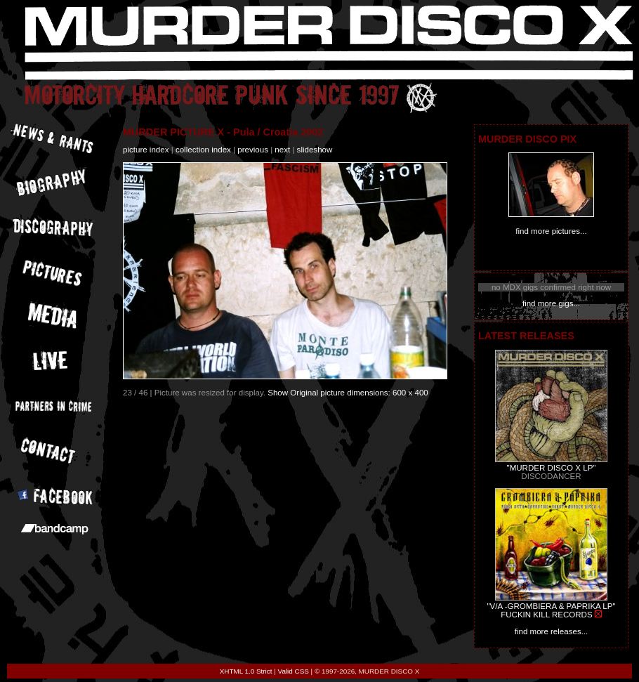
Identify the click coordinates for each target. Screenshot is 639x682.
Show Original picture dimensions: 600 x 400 (348, 392)
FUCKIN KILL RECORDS (546, 614)
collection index (203, 149)
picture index (146, 149)
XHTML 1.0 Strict (246, 671)
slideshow (315, 149)
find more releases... (551, 631)
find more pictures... (550, 231)
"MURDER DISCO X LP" (551, 468)
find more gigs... (551, 303)
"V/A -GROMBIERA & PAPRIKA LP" (551, 606)
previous (252, 149)
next (282, 149)
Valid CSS (293, 671)
